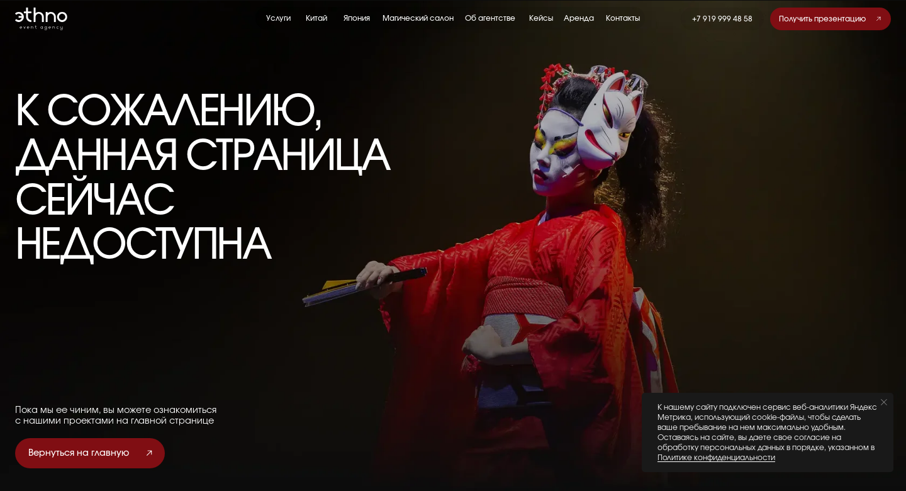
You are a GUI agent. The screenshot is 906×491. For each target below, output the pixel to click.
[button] (830, 19)
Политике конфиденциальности (716, 457)
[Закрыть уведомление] (884, 402)
